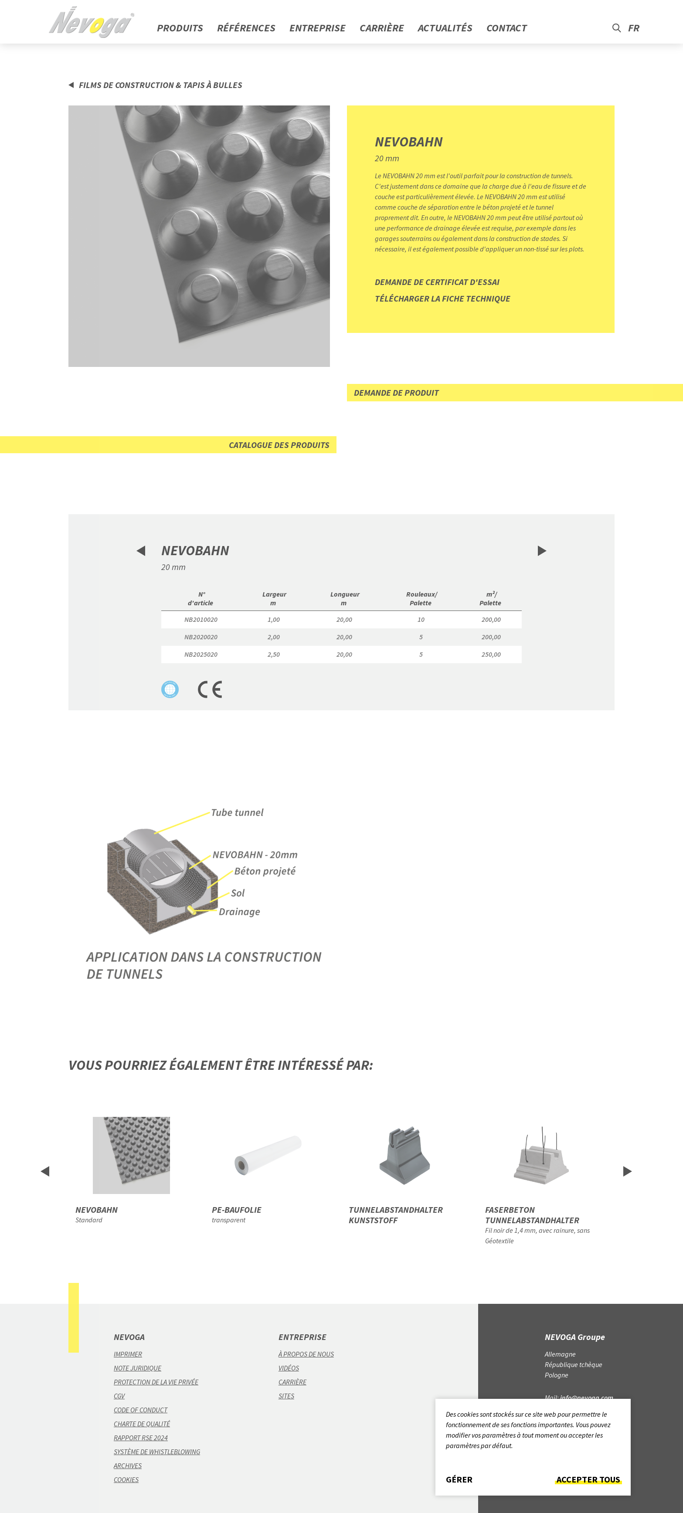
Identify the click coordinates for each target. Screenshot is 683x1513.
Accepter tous (588, 1479)
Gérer (459, 1479)
